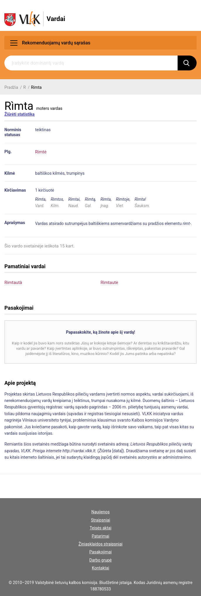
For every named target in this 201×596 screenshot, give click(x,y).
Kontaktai (100, 568)
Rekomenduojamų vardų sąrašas (50, 43)
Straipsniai (100, 520)
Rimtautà (13, 282)
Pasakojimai (100, 552)
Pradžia (11, 87)
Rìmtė (41, 152)
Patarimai (100, 536)
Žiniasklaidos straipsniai (100, 544)
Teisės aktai (100, 528)
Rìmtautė (109, 282)
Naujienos (100, 512)
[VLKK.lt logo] (34, 18)
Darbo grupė (100, 560)
